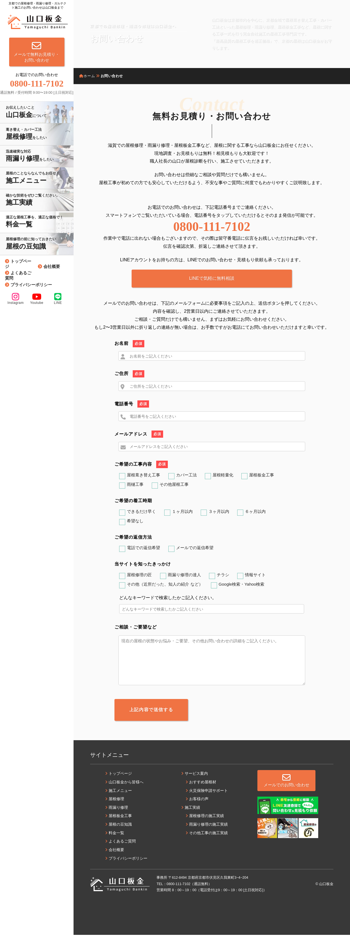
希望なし (135, 525)
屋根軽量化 (223, 479)
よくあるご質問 (18, 275)
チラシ (223, 579)
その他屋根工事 (174, 489)
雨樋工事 (135, 489)
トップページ (18, 264)
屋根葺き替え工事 (143, 479)
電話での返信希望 (143, 552)
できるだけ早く (141, 515)
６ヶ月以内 (255, 515)
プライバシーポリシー (31, 284)
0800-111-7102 (211, 227)
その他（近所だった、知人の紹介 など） (165, 588)
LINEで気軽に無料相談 (211, 278)
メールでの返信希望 (194, 552)
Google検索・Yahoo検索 (242, 588)
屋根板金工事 (261, 479)
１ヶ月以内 (182, 515)
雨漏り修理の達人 (184, 579)
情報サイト (255, 579)
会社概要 (51, 266)
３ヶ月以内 (218, 515)
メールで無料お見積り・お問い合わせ (36, 51)
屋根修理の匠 (139, 579)
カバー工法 (186, 479)
